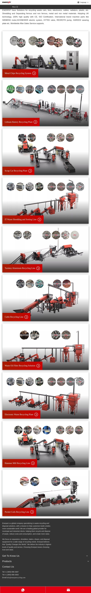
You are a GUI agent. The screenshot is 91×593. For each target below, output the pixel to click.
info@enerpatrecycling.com (16, 577)
